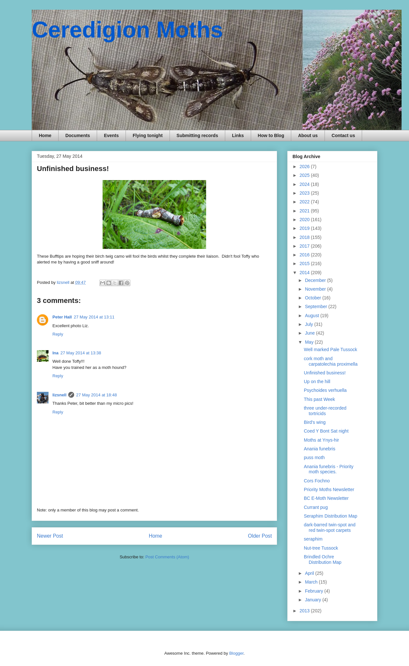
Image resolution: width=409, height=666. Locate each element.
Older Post (260, 536)
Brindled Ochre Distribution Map (322, 559)
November (316, 289)
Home (45, 135)
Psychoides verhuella (325, 390)
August (312, 315)
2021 (305, 210)
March (312, 582)
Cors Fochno (317, 480)
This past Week (319, 399)
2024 (305, 184)
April (310, 573)
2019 (305, 228)
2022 (305, 201)
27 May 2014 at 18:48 (96, 394)
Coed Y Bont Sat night (326, 431)
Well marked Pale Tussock (330, 349)
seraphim (313, 539)
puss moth (314, 457)
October (313, 297)
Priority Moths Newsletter (329, 489)
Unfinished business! (325, 372)
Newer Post (50, 536)
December (316, 280)
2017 (305, 246)
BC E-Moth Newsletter (326, 498)
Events (111, 135)
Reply (57, 334)
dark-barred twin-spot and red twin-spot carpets (330, 527)
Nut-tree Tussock (321, 548)
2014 (305, 272)
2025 (305, 175)
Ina (55, 352)
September (316, 306)
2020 (305, 219)
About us (308, 135)
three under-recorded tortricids (325, 410)
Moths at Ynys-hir (321, 440)
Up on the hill (317, 381)
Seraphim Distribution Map (330, 516)
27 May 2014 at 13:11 (94, 317)
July (309, 324)
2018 (305, 237)
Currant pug (316, 507)
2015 (305, 263)
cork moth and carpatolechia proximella (331, 361)
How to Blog (271, 135)
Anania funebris (319, 448)
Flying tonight (148, 135)
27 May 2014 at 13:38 (81, 352)
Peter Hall (62, 317)
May (310, 342)
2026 (305, 166)
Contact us (343, 135)
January (313, 599)
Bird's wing (315, 422)
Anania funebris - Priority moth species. (328, 469)
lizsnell (59, 394)
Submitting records (197, 135)
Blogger (236, 653)
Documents (77, 135)
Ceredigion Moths (127, 29)
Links (238, 135)
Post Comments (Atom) (167, 556)
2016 (305, 254)
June (310, 333)
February (314, 591)
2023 (305, 193)
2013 (305, 610)
